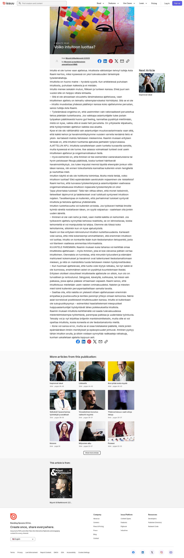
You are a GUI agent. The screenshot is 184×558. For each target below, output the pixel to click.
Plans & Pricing (98, 526)
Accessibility (71, 552)
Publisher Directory (155, 522)
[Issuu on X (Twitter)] (152, 552)
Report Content (45, 552)
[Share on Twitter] (116, 61)
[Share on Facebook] (99, 61)
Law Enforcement (31, 552)
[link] (154, 3)
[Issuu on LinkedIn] (143, 552)
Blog (95, 534)
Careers (96, 522)
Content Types (126, 518)
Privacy (20, 552)
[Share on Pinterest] (110, 61)
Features (124, 522)
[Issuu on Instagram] (161, 552)
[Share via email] (122, 61)
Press (95, 530)
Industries (124, 530)
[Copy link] (127, 61)
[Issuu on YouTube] (171, 552)
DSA (62, 552)
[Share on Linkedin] (105, 61)
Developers (152, 518)
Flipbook (124, 526)
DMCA (56, 552)
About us (96, 518)
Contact (96, 538)
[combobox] (44, 3)
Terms (12, 552)
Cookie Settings (84, 552)
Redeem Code (153, 526)
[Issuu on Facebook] (133, 552)
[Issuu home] (8, 3)
